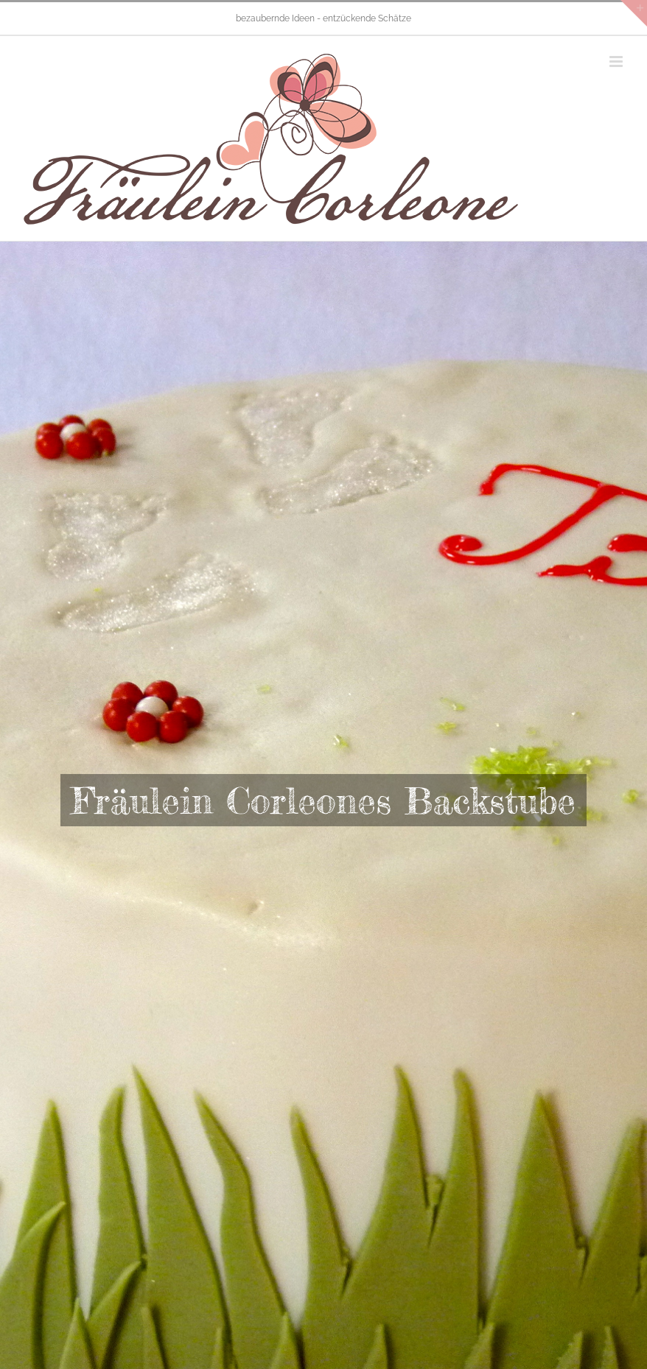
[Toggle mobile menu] (617, 61)
